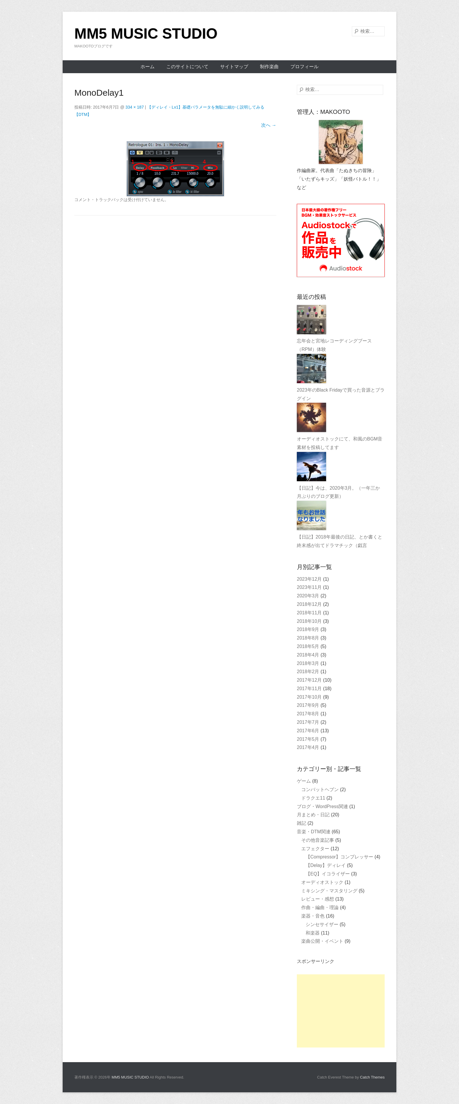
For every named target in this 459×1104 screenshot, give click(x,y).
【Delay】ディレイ (326, 865)
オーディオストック (322, 882)
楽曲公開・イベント (322, 941)
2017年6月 (308, 730)
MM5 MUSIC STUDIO (145, 33)
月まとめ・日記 (313, 814)
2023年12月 (309, 579)
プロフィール (304, 66)
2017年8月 (308, 713)
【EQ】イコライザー (328, 873)
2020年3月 (308, 595)
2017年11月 (309, 688)
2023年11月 (309, 587)
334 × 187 (135, 107)
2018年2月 (308, 671)
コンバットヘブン (320, 789)
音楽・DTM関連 (313, 831)
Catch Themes (372, 1077)
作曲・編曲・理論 (320, 907)
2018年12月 (309, 604)
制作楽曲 (269, 66)
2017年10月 (309, 697)
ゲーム (304, 781)
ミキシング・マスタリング (329, 890)
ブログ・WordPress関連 (322, 806)
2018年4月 (308, 654)
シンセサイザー (322, 924)
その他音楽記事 (317, 840)
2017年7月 (308, 722)
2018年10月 (309, 621)
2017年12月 (309, 680)
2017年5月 (308, 739)
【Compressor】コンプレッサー (339, 856)
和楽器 (313, 932)
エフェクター (315, 848)
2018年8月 (308, 637)
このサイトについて (187, 66)
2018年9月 (308, 629)
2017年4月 (308, 747)
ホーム (148, 66)
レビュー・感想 (317, 898)
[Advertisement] (341, 1011)
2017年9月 (308, 705)
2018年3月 (308, 663)
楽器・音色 (313, 915)
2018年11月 (309, 612)
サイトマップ (234, 66)
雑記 (301, 823)
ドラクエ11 (313, 798)
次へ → (268, 125)
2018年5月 (308, 646)
